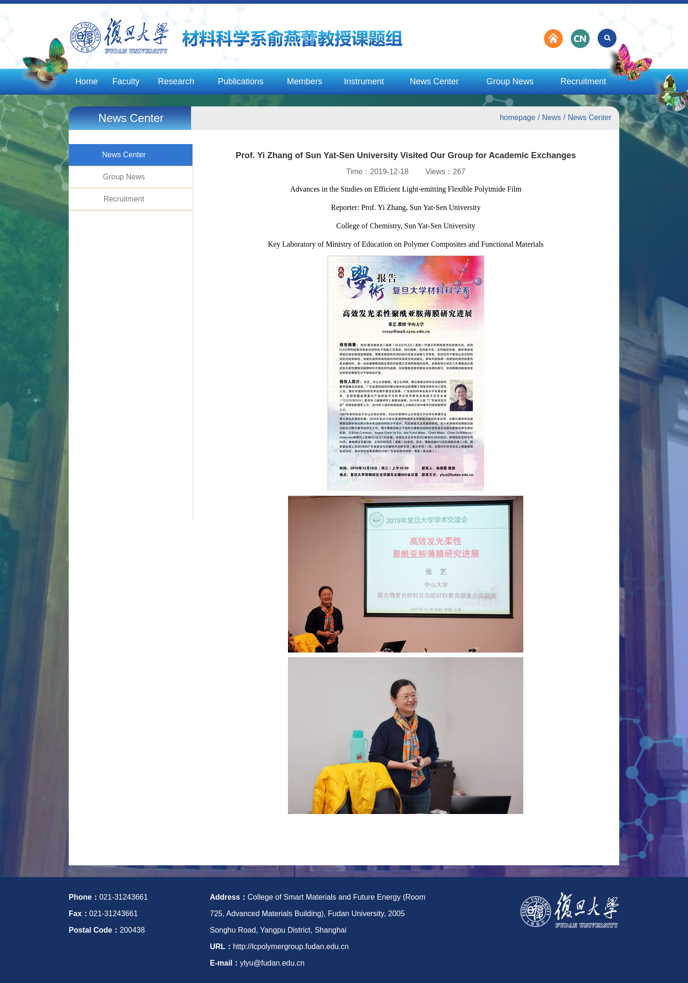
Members (304, 81)
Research (176, 81)
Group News (510, 81)
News (551, 117)
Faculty (126, 81)
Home (86, 81)
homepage (518, 117)
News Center (434, 81)
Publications (241, 81)
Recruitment (583, 81)
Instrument (364, 81)
